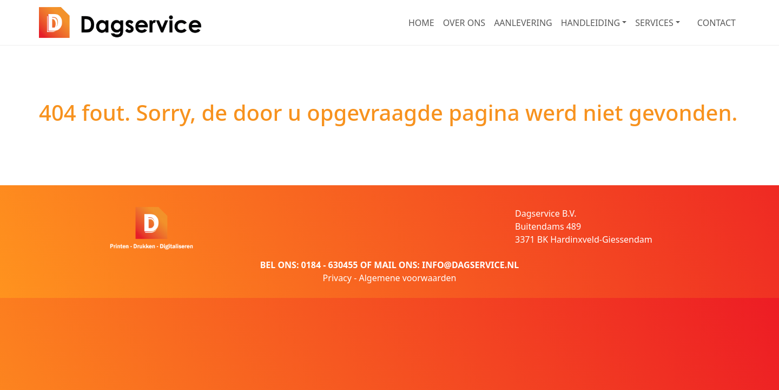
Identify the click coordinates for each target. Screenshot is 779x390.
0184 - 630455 (329, 265)
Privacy (337, 278)
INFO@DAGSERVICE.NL (470, 265)
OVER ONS (464, 23)
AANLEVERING (523, 23)
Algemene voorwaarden (407, 278)
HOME (421, 23)
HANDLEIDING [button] (590, 23)
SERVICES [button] (654, 23)
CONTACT (716, 23)
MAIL (385, 265)
